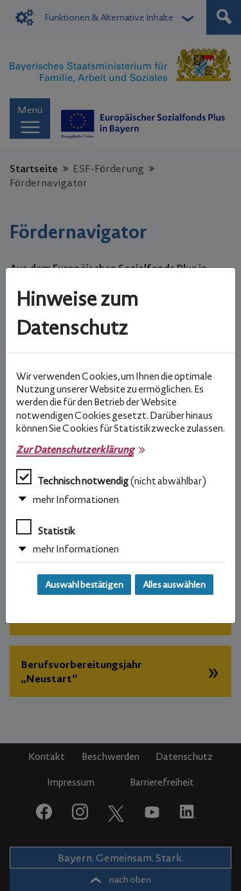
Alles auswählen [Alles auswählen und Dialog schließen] (174, 584)
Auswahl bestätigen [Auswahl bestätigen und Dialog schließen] (84, 584)
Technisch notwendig (111, 478)
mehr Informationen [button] (76, 499)
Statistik (45, 528)
